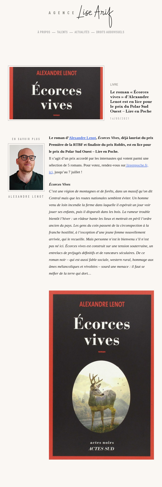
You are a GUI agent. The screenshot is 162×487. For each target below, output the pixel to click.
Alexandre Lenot (82, 138)
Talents (62, 32)
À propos (44, 32)
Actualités (82, 32)
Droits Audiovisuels (110, 32)
